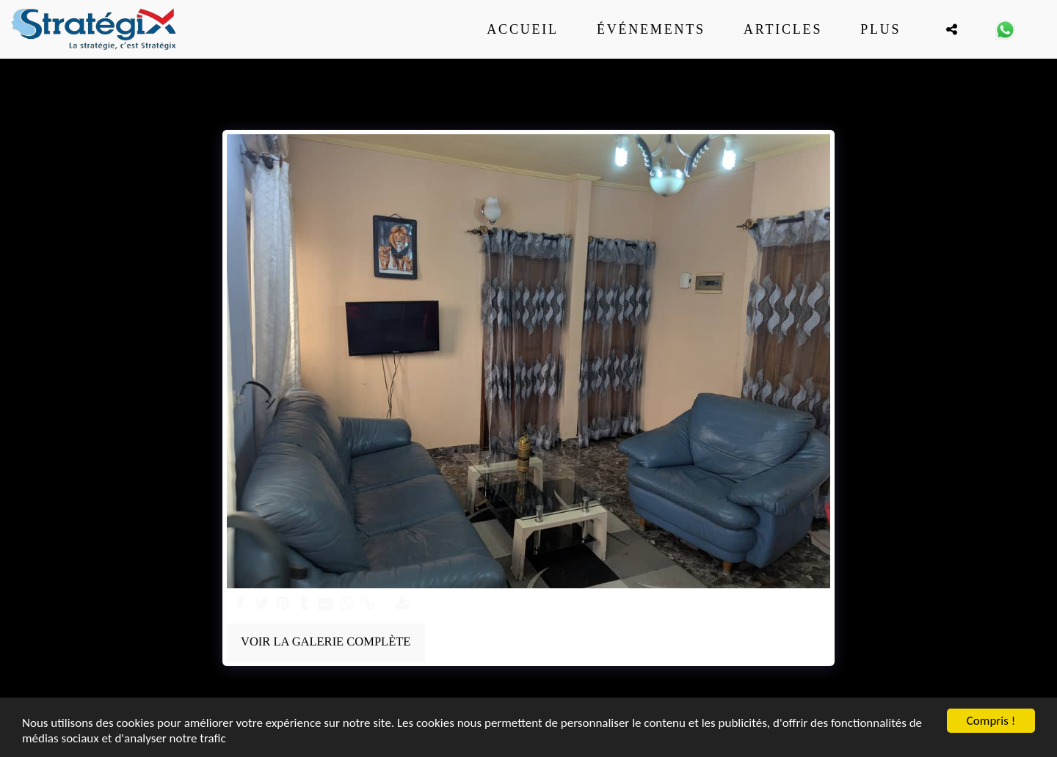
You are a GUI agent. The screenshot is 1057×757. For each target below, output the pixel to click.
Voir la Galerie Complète (325, 641)
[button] (951, 29)
